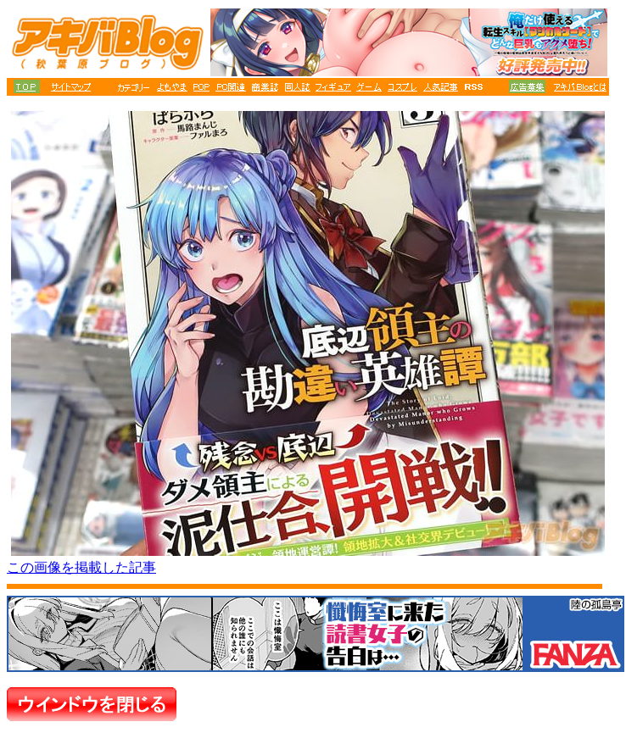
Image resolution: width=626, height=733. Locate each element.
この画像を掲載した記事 (81, 567)
